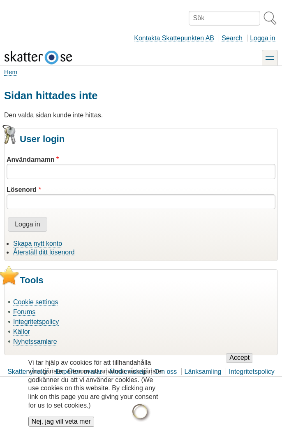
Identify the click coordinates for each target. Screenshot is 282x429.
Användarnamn (30, 159)
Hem (10, 71)
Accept (239, 364)
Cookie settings (35, 301)
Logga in (262, 38)
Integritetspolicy (36, 321)
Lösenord (22, 189)
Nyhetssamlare (35, 341)
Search (232, 38)
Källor (21, 331)
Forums (24, 311)
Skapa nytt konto (37, 243)
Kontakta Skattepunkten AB (174, 38)
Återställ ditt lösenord (43, 252)
